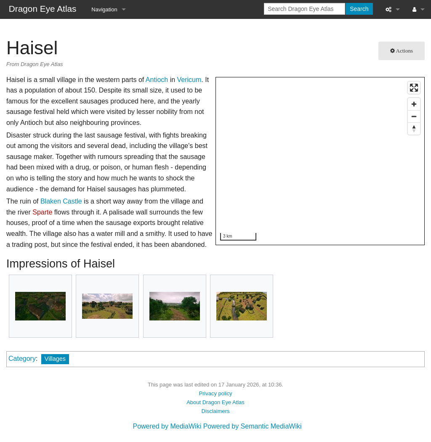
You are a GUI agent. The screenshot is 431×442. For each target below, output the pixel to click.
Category (22, 358)
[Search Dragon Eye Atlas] (304, 9)
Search (359, 8)
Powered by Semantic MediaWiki (252, 426)
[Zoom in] (414, 104)
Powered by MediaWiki (167, 426)
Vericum (189, 79)
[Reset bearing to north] (414, 128)
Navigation (104, 9)
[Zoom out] (414, 116)
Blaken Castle (61, 201)
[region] (320, 161)
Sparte (42, 212)
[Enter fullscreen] (414, 88)
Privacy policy (215, 393)
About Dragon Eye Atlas (215, 402)
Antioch (157, 79)
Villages (55, 358)
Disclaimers (216, 411)
